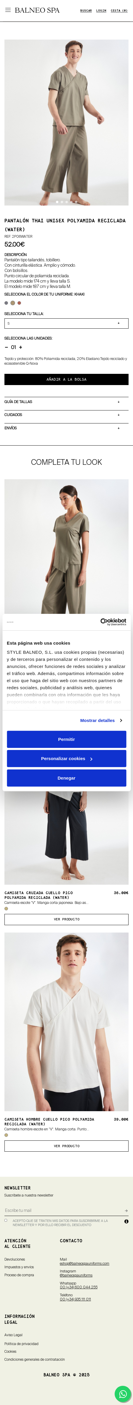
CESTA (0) (119, 10)
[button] (57, 202)
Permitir (66, 738)
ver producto (66, 919)
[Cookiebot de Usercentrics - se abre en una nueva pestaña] (100, 622)
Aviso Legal (13, 1335)
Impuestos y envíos (19, 1267)
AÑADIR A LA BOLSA (66, 379)
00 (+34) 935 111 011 (75, 1300)
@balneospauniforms (76, 1276)
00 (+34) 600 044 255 (78, 1287)
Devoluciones (14, 1260)
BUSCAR (86, 10)
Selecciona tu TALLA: (24, 314)
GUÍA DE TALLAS (18, 402)
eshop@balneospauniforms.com (84, 1264)
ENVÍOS (10, 428)
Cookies (10, 1352)
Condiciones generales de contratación (34, 1360)
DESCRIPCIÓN (15, 254)
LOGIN (101, 10)
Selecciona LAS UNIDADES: (28, 338)
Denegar (66, 777)
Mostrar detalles (97, 720)
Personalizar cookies (66, 758)
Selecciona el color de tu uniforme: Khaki (44, 294)
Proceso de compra (19, 1275)
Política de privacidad (21, 1344)
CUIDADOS (13, 415)
